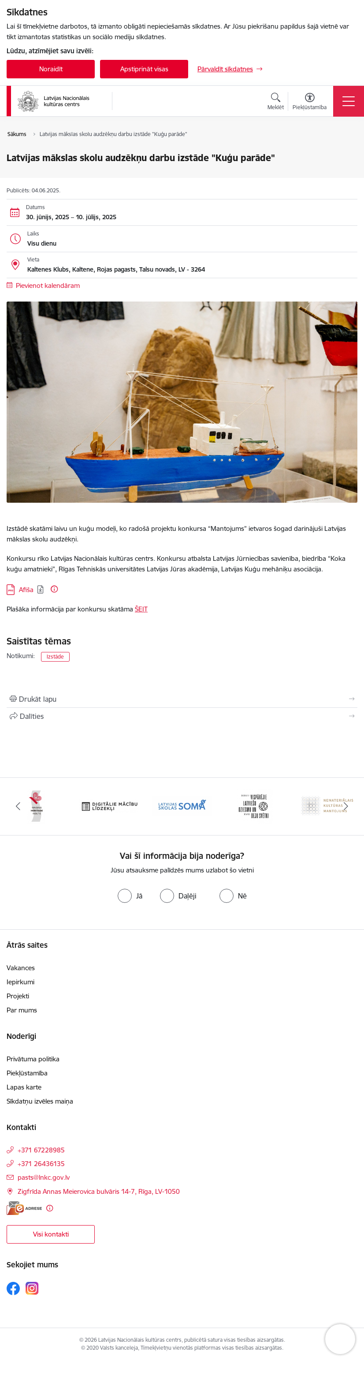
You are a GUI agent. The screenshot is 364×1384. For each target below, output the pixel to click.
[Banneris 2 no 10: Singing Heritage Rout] (109, 806)
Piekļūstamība (27, 1073)
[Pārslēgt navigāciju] (348, 101)
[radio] (130, 896)
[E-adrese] (24, 1208)
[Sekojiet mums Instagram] (32, 1288)
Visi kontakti (51, 1234)
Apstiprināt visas (144, 69)
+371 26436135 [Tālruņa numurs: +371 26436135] (41, 1163)
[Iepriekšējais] (18, 806)
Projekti (18, 996)
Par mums (22, 1010)
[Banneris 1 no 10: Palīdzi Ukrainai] (36, 806)
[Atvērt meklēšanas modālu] (275, 102)
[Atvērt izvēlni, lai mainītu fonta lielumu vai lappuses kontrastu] (309, 102)
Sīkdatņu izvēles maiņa (40, 1101)
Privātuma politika (33, 1059)
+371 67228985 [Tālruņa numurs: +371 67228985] (41, 1150)
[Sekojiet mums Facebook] (13, 1288)
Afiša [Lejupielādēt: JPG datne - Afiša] (26, 589)
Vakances (21, 968)
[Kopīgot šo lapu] (182, 716)
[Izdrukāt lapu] (182, 699)
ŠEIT (141, 609)
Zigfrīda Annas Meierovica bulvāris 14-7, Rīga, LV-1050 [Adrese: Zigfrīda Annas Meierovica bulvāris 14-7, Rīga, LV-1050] (99, 1191)
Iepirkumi (20, 982)
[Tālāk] (345, 806)
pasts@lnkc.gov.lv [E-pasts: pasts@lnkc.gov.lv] (44, 1177)
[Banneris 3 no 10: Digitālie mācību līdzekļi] (182, 806)
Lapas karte (24, 1087)
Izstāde (55, 656)
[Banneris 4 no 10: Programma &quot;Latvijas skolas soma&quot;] (255, 806)
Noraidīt (51, 69)
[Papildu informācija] (54, 589)
